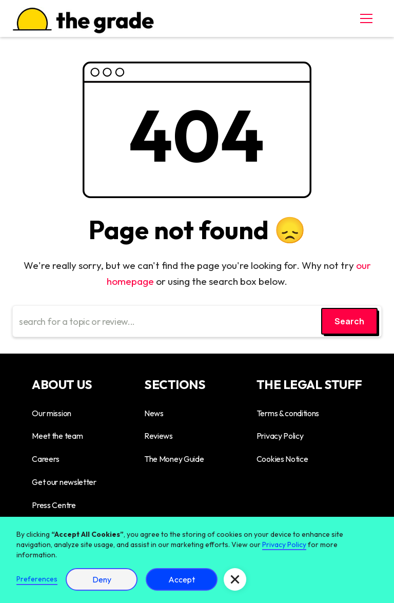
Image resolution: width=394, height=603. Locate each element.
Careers (46, 459)
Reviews (158, 436)
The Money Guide (174, 459)
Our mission (51, 413)
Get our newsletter (64, 482)
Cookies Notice (282, 459)
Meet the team (57, 436)
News (154, 413)
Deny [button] (101, 579)
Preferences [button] (36, 578)
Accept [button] (181, 579)
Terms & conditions (288, 413)
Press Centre (53, 505)
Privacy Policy (280, 436)
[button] (364, 18)
